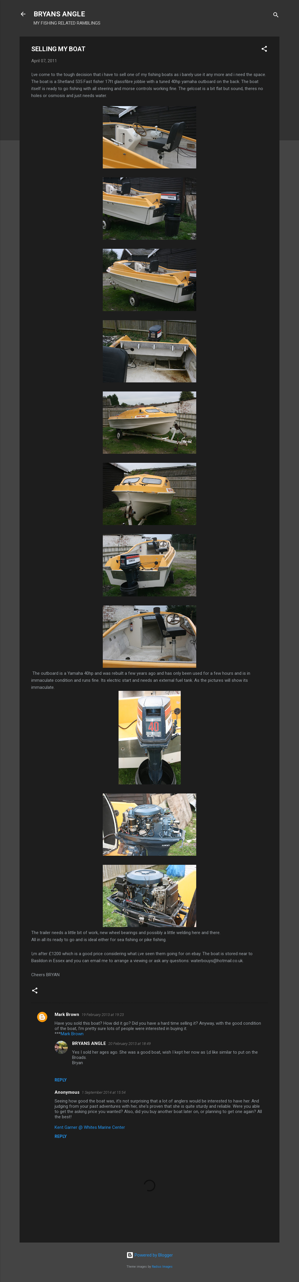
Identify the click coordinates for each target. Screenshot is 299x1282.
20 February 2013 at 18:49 (129, 1043)
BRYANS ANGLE (59, 14)
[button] (264, 49)
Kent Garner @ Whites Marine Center (90, 1127)
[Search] (275, 16)
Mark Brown (67, 1014)
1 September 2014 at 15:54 (104, 1092)
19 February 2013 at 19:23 (102, 1014)
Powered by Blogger (149, 1255)
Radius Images (162, 1267)
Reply (61, 1080)
